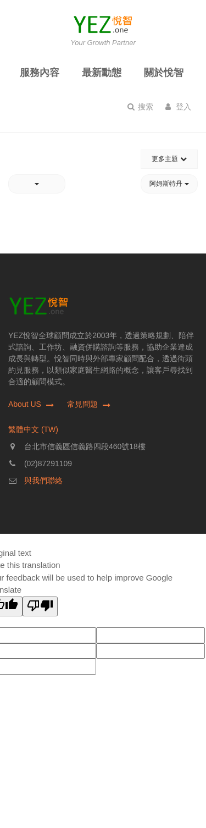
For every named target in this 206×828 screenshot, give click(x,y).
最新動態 (101, 72)
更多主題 (169, 159)
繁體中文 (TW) (33, 429)
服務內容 (39, 72)
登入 (178, 106)
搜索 (140, 106)
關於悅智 (163, 72)
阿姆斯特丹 (168, 183)
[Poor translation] (40, 607)
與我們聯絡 (43, 480)
